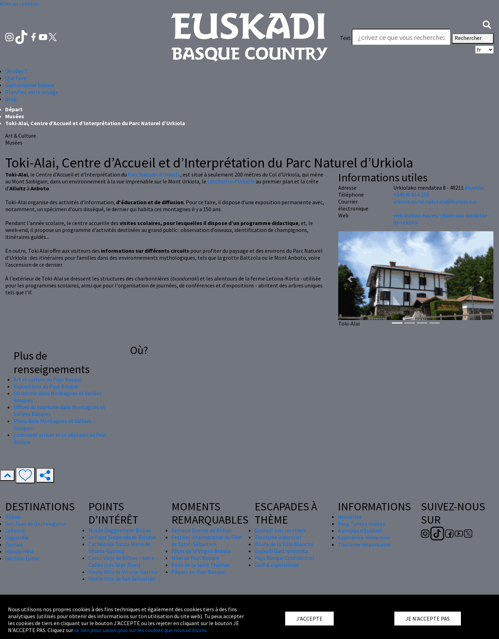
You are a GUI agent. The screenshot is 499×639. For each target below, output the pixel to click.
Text (345, 37)
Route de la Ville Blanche (284, 544)
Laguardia (16, 537)
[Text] (401, 37)
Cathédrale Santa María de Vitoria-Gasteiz (119, 547)
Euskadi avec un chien (280, 530)
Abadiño (474, 187)
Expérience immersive (364, 537)
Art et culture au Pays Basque (48, 379)
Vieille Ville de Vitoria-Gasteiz (123, 571)
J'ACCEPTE (309, 618)
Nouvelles (349, 516)
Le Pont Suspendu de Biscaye (122, 537)
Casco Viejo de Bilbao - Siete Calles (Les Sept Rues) (121, 561)
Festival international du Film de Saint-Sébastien (207, 540)
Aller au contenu (19, 3)
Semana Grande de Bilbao (202, 530)
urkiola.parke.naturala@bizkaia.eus (435, 201)
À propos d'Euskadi (360, 530)
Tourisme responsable (364, 544)
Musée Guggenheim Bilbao (119, 530)
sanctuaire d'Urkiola (231, 181)
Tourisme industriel (278, 537)
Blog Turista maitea (361, 523)
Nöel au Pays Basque (195, 557)
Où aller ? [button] (16, 71)
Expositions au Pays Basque (46, 386)
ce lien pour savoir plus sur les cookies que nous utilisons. (141, 630)
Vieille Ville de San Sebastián (121, 578)
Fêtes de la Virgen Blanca (201, 550)
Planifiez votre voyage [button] (31, 91)
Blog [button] (11, 98)
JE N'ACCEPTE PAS (427, 618)
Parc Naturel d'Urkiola (154, 174)
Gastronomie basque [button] (29, 84)
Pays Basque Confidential (284, 557)
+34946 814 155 (411, 194)
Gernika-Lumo (22, 558)
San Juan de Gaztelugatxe (35, 523)
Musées (14, 116)
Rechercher (473, 38)
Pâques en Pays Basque (198, 571)
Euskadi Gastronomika (281, 550)
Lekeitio (15, 530)
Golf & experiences (277, 564)
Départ (14, 109)
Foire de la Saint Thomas (201, 564)
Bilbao (13, 516)
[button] (487, 23)
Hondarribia (19, 551)
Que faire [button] (16, 78)
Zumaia (14, 544)
